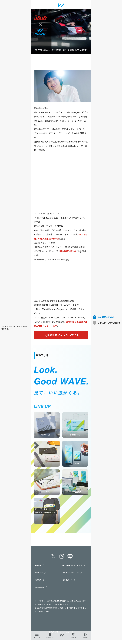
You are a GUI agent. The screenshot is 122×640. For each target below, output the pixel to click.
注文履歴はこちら (106, 317)
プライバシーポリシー (70, 572)
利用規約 (38, 580)
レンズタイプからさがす (109, 322)
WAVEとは (39, 572)
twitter (53, 556)
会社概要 (38, 565)
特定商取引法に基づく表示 (72, 565)
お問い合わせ (40, 587)
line (70, 556)
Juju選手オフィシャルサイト (61, 335)
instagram (61, 556)
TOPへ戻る (15, 316)
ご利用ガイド (67, 580)
